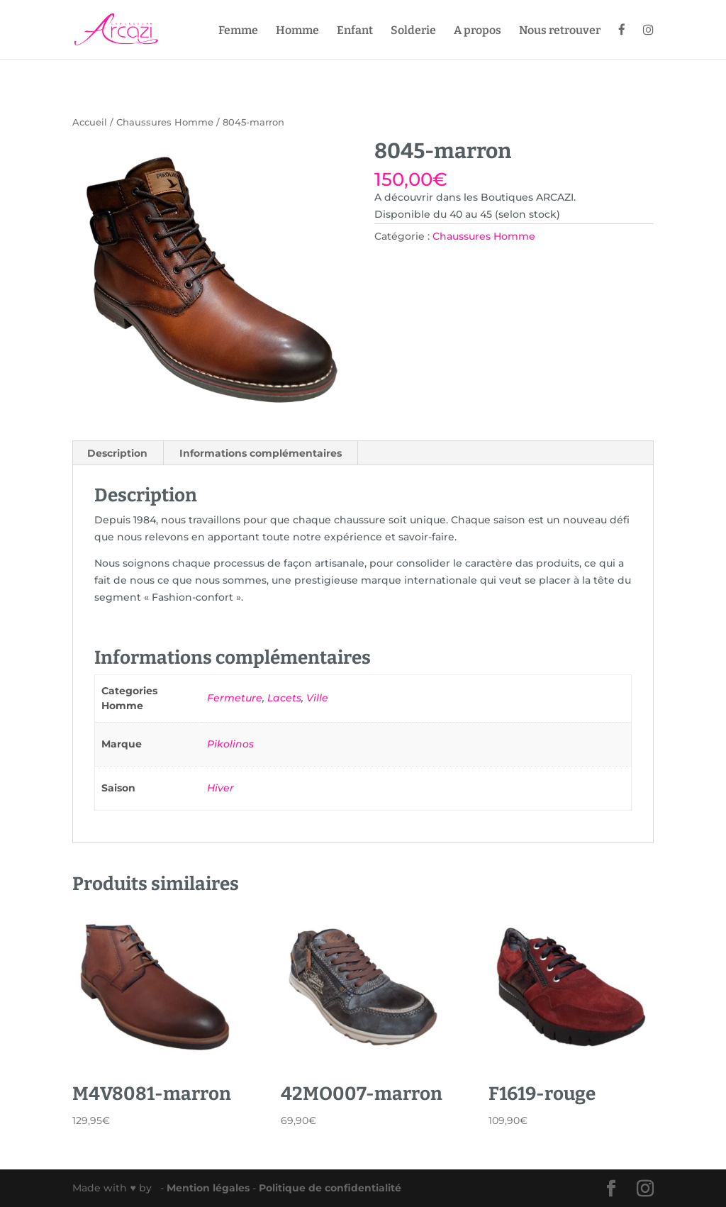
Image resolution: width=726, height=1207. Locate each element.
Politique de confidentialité (330, 1187)
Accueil (89, 122)
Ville (317, 697)
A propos (477, 31)
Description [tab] (117, 453)
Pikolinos (230, 744)
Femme (238, 31)
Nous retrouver (560, 31)
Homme (297, 31)
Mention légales (209, 1187)
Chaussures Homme (164, 122)
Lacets (284, 697)
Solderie (413, 31)
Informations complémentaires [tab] (260, 453)
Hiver (220, 788)
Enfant (355, 31)
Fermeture (234, 697)
